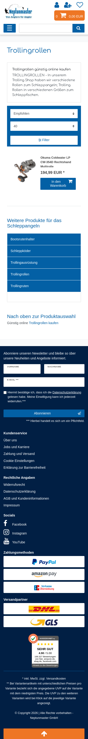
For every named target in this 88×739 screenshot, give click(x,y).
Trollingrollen (20, 274)
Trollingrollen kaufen (43, 323)
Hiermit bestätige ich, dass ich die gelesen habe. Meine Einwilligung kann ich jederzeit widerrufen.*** (44, 397)
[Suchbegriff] (46, 28)
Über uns (10, 440)
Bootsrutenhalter (23, 239)
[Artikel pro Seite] (44, 126)
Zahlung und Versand (19, 454)
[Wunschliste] (80, 5)
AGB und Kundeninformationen (26, 498)
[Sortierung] (44, 113)
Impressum (12, 505)
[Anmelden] (57, 5)
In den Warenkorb (61, 184)
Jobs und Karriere (17, 447)
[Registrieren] (68, 5)
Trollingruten (20, 286)
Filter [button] (44, 140)
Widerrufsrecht (14, 485)
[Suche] (78, 28)
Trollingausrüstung (24, 262)
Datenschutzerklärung (19, 491)
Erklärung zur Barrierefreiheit (25, 467)
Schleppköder (21, 251)
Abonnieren (57, 413)
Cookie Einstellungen (19, 461)
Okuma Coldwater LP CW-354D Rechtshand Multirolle (55, 161)
